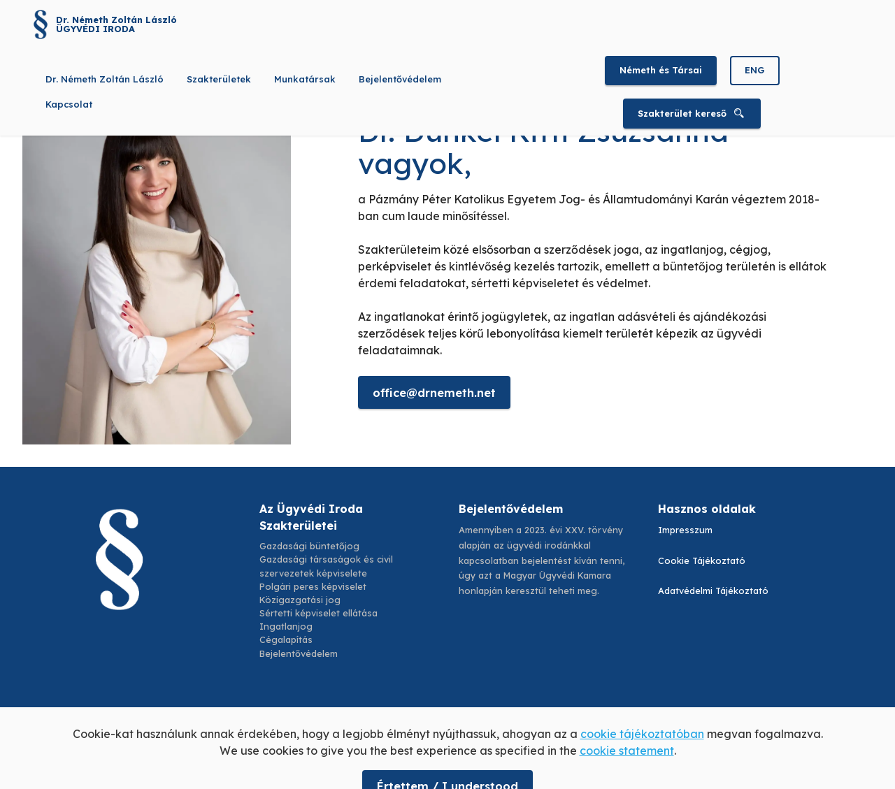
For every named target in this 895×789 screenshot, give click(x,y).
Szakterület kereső (692, 114)
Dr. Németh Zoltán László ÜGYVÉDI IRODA (116, 24)
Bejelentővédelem (400, 79)
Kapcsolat (68, 104)
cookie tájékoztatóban (642, 751)
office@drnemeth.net (434, 393)
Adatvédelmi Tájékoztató (713, 590)
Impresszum (685, 529)
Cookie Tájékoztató (701, 560)
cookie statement (627, 768)
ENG (754, 69)
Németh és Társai (661, 69)
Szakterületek (219, 79)
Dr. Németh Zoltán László (104, 79)
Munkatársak (305, 79)
